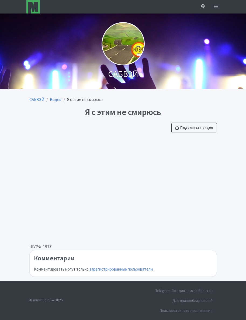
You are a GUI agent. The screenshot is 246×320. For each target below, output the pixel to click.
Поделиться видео (194, 127)
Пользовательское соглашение (186, 310)
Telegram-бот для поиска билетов (184, 290)
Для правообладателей (192, 300)
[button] (203, 7)
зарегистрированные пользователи (121, 269)
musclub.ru (42, 300)
